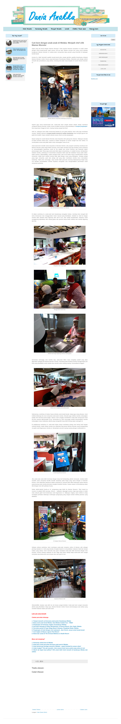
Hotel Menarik (27, 29)
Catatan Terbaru (36, 709)
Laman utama (60, 709)
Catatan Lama (83, 709)
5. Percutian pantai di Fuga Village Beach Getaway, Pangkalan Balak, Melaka (55, 628)
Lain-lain (103, 68)
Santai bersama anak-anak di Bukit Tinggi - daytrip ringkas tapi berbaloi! (20, 42)
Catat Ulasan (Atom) (42, 712)
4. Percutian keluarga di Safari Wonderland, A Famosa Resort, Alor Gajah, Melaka (56, 626)
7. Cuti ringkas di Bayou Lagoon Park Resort (45, 632)
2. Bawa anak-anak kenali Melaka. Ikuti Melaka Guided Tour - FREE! (52, 622)
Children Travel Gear (79, 29)
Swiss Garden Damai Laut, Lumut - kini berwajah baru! (19, 49)
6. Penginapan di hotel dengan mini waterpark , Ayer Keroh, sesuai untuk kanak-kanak (58, 630)
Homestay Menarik (41, 29)
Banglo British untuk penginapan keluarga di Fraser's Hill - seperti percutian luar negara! (18, 67)
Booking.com (94, 78)
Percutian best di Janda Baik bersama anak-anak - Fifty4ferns (19, 58)
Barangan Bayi (103, 53)
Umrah (67, 29)
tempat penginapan (81, 126)
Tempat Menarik (56, 29)
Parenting (103, 61)
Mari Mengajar (103, 57)
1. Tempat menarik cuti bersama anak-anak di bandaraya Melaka (51, 621)
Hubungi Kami (93, 29)
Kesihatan (103, 49)
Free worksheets (103, 65)
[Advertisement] (41, 36)
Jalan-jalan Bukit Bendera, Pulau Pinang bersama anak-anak (18, 75)
